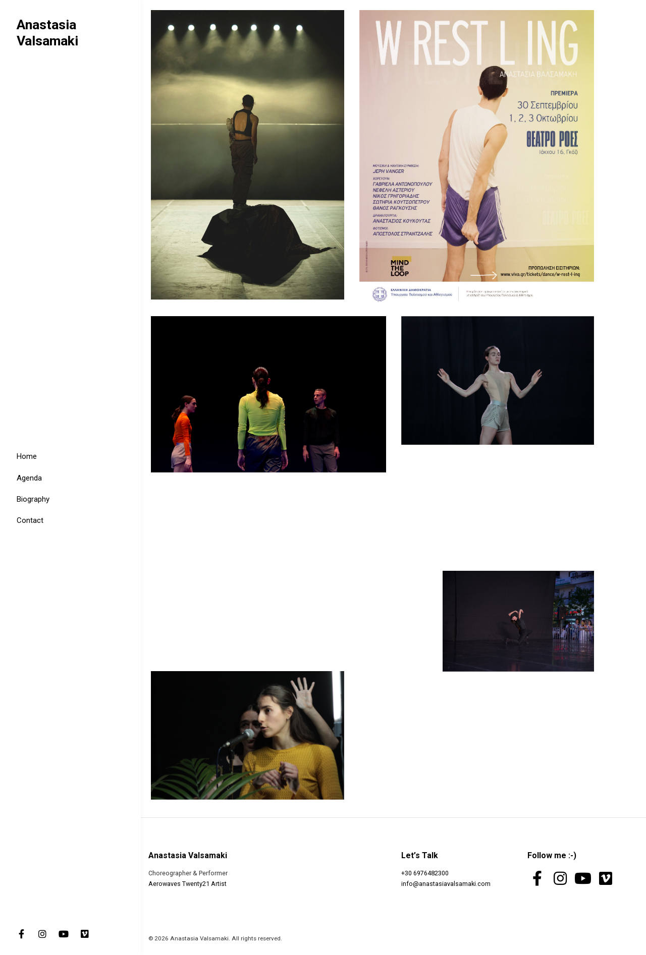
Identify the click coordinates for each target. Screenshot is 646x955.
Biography (33, 499)
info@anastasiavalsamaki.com (446, 883)
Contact (30, 520)
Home (27, 456)
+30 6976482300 (425, 873)
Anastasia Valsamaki (47, 33)
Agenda (29, 478)
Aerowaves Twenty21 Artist (187, 883)
